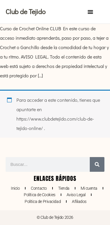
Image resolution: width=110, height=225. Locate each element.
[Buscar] (97, 164)
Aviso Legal (76, 194)
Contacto (39, 188)
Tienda (64, 188)
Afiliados (79, 201)
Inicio (15, 188)
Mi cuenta (89, 188)
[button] (90, 11)
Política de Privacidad (43, 201)
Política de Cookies (39, 194)
